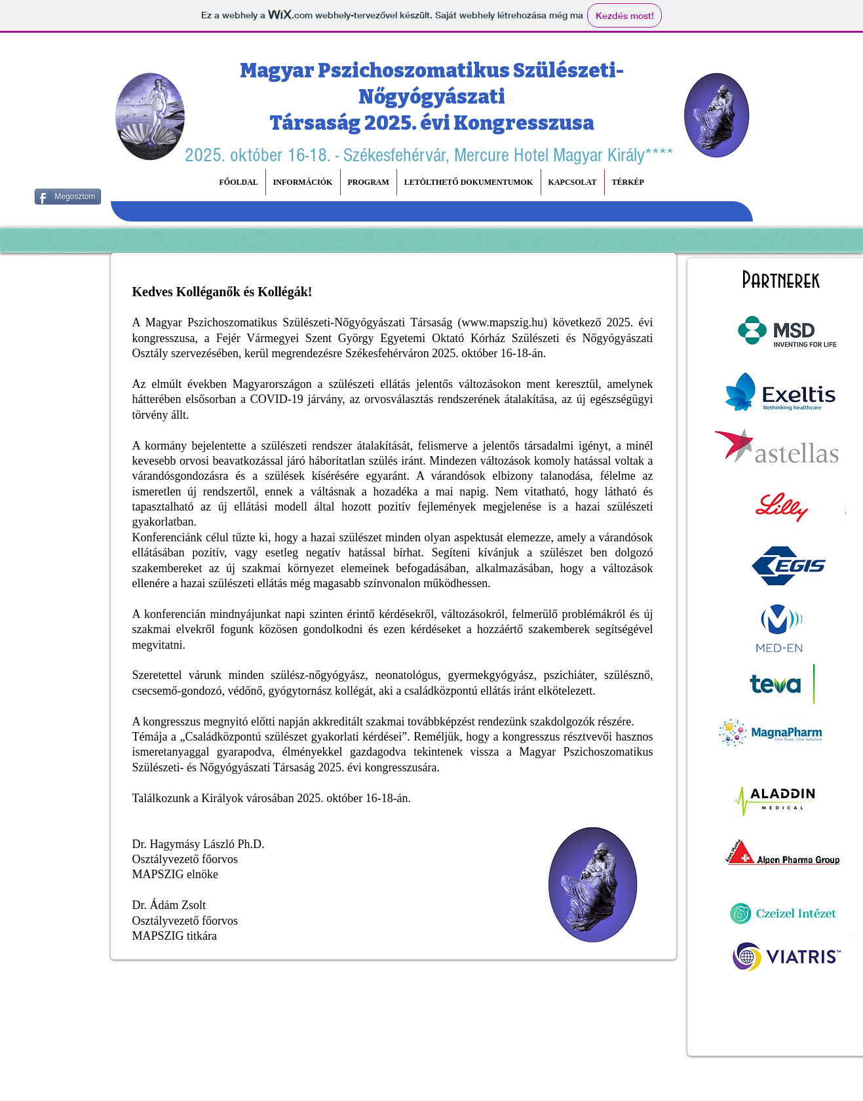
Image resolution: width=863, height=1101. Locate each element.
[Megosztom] (68, 196)
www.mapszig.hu (502, 322)
